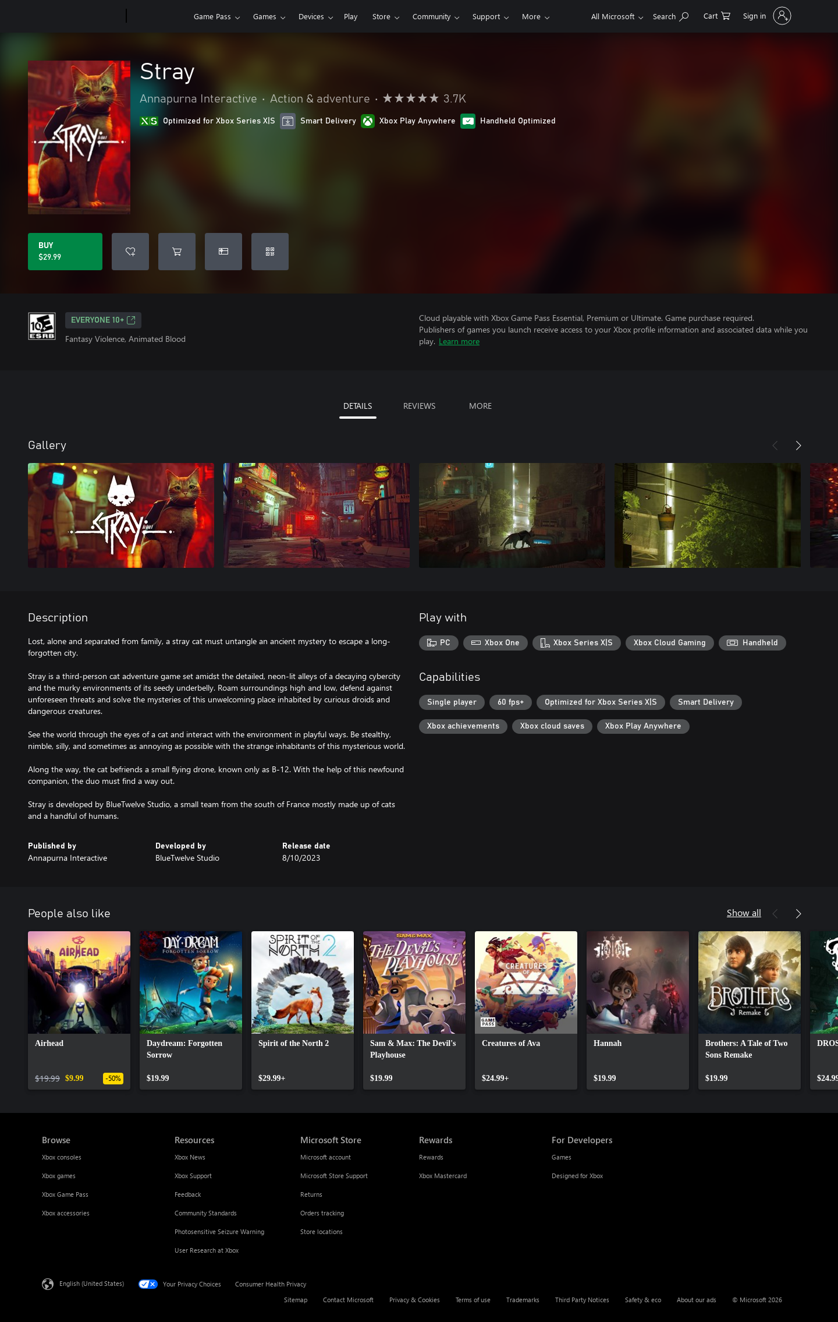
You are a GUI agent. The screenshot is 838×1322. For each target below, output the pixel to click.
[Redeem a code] (270, 251)
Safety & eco (643, 1299)
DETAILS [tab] (357, 405)
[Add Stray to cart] (177, 251)
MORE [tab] (480, 405)
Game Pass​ (212, 16)
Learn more (459, 341)
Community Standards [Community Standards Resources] (206, 1213)
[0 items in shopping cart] (717, 15)
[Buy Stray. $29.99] (65, 251)
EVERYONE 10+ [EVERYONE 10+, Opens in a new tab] (103, 320)
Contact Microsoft (348, 1299)
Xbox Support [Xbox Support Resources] (193, 1175)
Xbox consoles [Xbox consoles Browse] (61, 1157)
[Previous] (775, 445)
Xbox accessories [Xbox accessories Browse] (66, 1213)
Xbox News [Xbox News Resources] (190, 1157)
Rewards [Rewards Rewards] (431, 1157)
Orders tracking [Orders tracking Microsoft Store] (322, 1213)
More (531, 16)
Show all (744, 912)
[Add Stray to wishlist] (130, 251)
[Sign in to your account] (766, 16)
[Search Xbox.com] (671, 15)
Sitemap (295, 1299)
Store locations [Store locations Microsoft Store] (321, 1231)
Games (264, 16)
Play (350, 16)
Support (486, 16)
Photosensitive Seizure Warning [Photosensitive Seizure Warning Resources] (219, 1231)
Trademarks (522, 1299)
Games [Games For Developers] (561, 1157)
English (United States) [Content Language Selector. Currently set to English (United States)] (91, 1283)
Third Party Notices (582, 1299)
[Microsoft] (82, 16)
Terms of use (473, 1299)
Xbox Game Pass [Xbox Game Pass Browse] (65, 1194)
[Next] (798, 445)
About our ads (696, 1299)
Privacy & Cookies (414, 1299)
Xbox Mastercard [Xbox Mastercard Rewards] (443, 1175)
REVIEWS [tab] (419, 405)
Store (381, 16)
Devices (311, 16)
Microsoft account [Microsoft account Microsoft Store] (325, 1157)
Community (431, 16)
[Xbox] (158, 16)
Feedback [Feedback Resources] (188, 1194)
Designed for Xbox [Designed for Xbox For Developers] (577, 1175)
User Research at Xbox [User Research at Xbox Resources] (207, 1250)
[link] (79, 1010)
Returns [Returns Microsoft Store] (311, 1194)
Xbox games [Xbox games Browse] (59, 1175)
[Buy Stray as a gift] (223, 251)
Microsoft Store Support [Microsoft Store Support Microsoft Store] (334, 1175)
